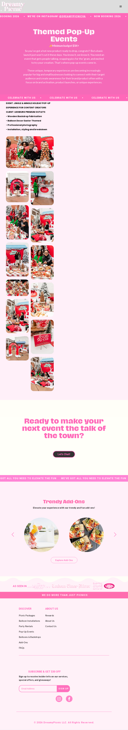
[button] (120, 6)
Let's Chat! (64, 454)
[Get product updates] (38, 688)
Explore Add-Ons (64, 560)
